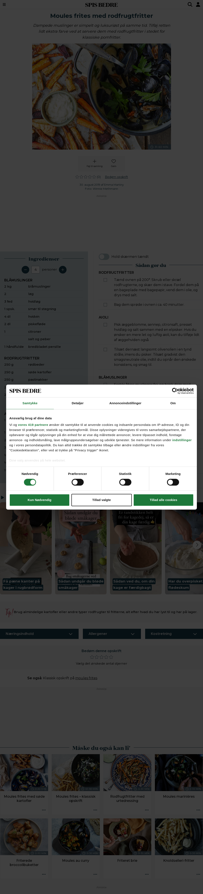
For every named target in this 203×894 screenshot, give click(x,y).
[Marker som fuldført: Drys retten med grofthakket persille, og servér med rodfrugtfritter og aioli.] (105, 478)
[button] (26, 548)
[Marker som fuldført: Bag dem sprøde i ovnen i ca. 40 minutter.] (105, 304)
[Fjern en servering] (25, 270)
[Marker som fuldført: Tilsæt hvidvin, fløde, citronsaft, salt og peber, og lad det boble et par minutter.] (105, 439)
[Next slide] (197, 545)
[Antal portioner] (35, 270)
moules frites (86, 678)
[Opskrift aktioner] (43, 810)
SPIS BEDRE (101, 4)
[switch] (104, 257)
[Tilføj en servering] (63, 270)
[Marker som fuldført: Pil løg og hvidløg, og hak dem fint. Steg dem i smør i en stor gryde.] (105, 424)
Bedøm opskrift (116, 177)
